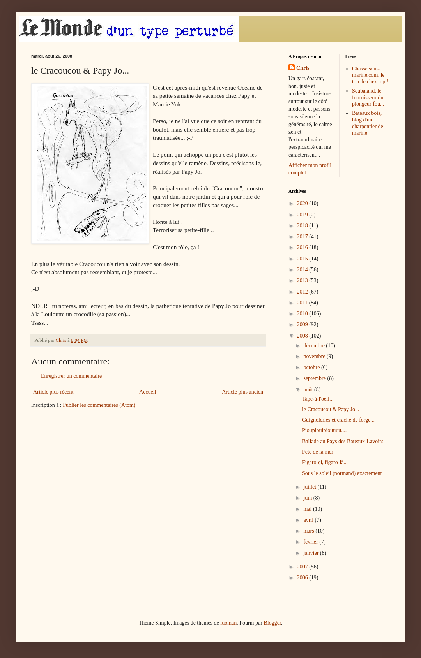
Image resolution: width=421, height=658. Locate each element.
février (311, 542)
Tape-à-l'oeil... (317, 399)
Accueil (147, 392)
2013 (303, 280)
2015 (303, 259)
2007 (303, 567)
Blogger (272, 623)
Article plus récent (53, 392)
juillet (310, 487)
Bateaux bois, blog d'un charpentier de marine (367, 122)
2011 (303, 303)
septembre (315, 378)
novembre (314, 356)
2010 (303, 314)
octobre (312, 367)
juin (308, 498)
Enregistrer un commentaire (71, 376)
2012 (303, 292)
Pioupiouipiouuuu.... (324, 430)
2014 (303, 270)
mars (309, 531)
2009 (303, 324)
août (308, 389)
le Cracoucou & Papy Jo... (330, 409)
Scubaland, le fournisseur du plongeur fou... (368, 97)
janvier (311, 553)
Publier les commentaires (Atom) (99, 405)
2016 (303, 247)
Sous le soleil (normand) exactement (342, 473)
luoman (228, 623)
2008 (303, 336)
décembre (314, 345)
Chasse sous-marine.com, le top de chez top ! (370, 75)
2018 (303, 226)
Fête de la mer (317, 452)
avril (309, 520)
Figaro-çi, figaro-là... (325, 462)
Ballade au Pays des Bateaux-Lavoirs (342, 441)
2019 (303, 215)
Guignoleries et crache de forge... (338, 420)
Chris (302, 68)
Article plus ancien (242, 392)
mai (308, 509)
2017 (303, 236)
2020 (303, 203)
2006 (303, 578)
